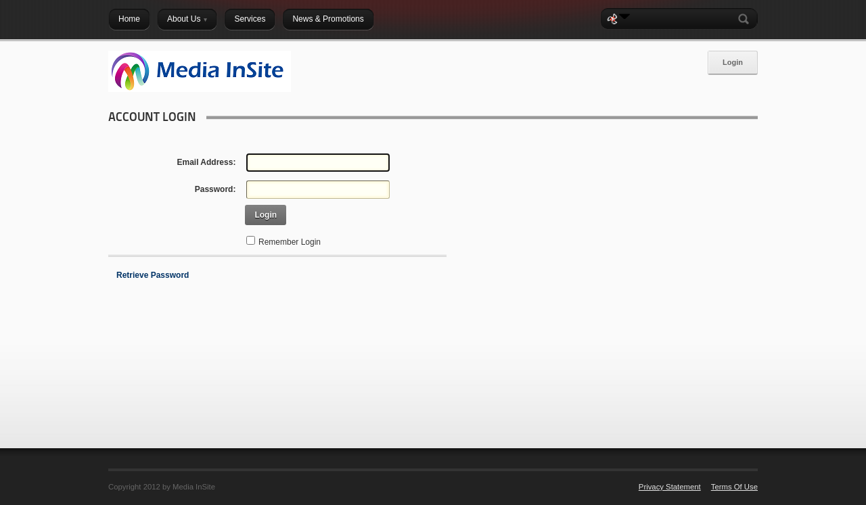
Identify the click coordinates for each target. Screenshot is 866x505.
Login (733, 62)
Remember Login (289, 242)
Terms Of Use (734, 487)
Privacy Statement (670, 487)
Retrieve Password (152, 275)
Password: (215, 189)
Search (746, 19)
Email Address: (206, 162)
